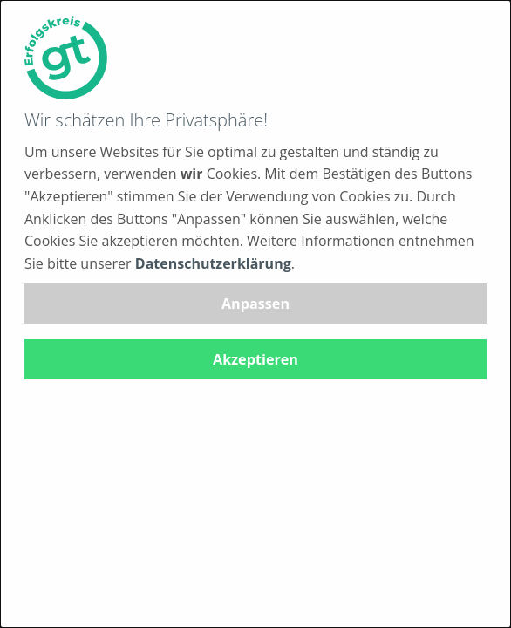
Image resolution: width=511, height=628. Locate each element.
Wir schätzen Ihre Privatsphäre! (146, 120)
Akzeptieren (255, 359)
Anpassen (255, 303)
